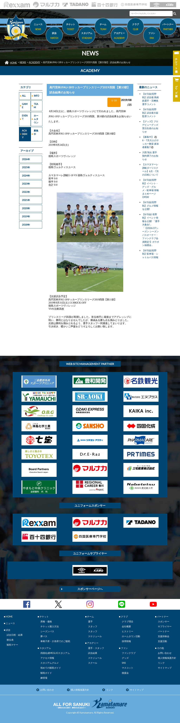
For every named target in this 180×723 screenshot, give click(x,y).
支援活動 (162, 641)
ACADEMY (34, 62)
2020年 (26, 208)
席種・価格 (46, 621)
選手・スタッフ (96, 648)
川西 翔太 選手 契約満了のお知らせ (150, 156)
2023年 (26, 183)
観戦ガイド (46, 672)
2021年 (26, 200)
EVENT (25, 117)
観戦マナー (12, 644)
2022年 (26, 192)
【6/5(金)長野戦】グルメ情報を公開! (150, 205)
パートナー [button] (168, 27)
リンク (161, 662)
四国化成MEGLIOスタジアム (55, 653)
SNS (124, 662)
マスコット (127, 667)
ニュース (38, 27)
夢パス (43, 636)
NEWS (23, 62)
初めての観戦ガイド (50, 667)
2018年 (26, 224)
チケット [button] (70, 27)
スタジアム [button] (86, 36)
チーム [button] (103, 27)
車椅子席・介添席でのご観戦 (55, 641)
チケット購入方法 (49, 626)
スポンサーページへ (90, 589)
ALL (24, 95)
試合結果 (92, 653)
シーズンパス (47, 631)
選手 (90, 621)
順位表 (10, 639)
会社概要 (126, 626)
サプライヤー (165, 626)
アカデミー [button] (119, 36)
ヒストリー (127, 631)
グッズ (125, 657)
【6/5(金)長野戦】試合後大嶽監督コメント (150, 113)
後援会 (125, 672)
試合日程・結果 (15, 634)
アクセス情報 (47, 657)
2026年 (26, 159)
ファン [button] (151, 36)
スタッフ (92, 626)
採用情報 (126, 641)
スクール (92, 662)
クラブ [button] (135, 27)
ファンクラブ (129, 653)
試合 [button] (54, 36)
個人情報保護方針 (167, 657)
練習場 (43, 677)
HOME (13, 62)
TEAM (36, 106)
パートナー (163, 631)
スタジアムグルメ (49, 662)
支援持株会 (163, 636)
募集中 (36, 132)
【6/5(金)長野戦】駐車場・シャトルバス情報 (150, 254)
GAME (24, 106)
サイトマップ (165, 667)
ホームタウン (36, 119)
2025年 (26, 167)
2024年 (26, 175)
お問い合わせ (165, 653)
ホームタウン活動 (131, 636)
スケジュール (95, 636)
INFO (36, 95)
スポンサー (163, 621)
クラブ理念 (127, 621)
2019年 (26, 216)
